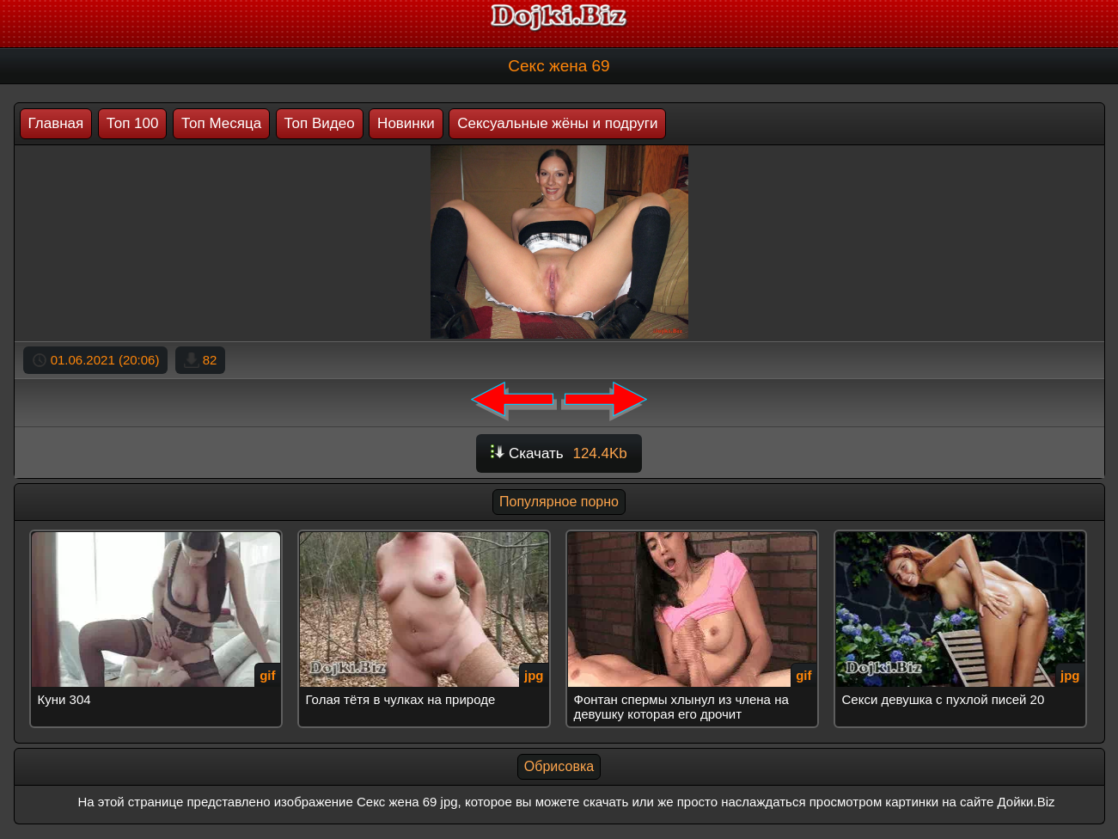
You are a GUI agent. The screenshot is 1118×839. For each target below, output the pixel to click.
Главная (56, 123)
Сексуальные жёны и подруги (557, 123)
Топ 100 (133, 123)
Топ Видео (319, 123)
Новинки (406, 123)
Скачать (559, 453)
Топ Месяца (221, 123)
